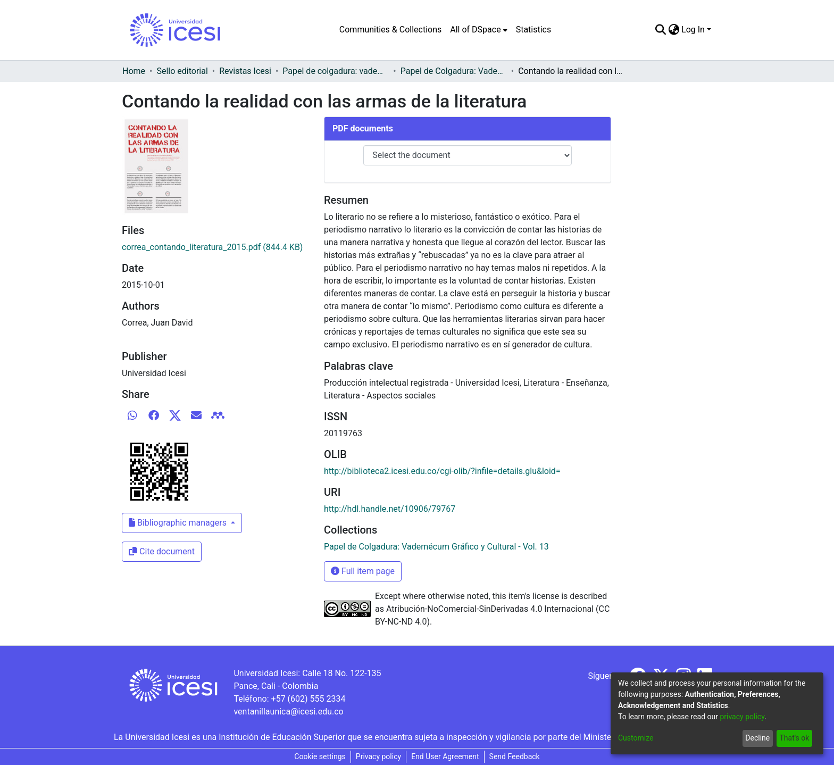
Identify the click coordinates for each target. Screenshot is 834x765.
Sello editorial (181, 71)
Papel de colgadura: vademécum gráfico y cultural (335, 71)
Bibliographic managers (179, 523)
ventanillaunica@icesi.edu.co (288, 711)
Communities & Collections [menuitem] (390, 29)
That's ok (794, 738)
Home (133, 71)
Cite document (162, 551)
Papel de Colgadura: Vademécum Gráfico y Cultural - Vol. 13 (454, 71)
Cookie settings (320, 756)
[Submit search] (660, 29)
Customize (635, 738)
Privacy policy (378, 756)
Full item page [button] (363, 571)
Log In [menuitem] (693, 29)
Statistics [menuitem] (534, 29)
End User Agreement (445, 756)
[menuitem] (478, 29)
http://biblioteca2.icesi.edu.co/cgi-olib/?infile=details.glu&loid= (442, 471)
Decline (757, 738)
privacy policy (742, 716)
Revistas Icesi (245, 71)
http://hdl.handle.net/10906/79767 (389, 509)
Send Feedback (514, 756)
